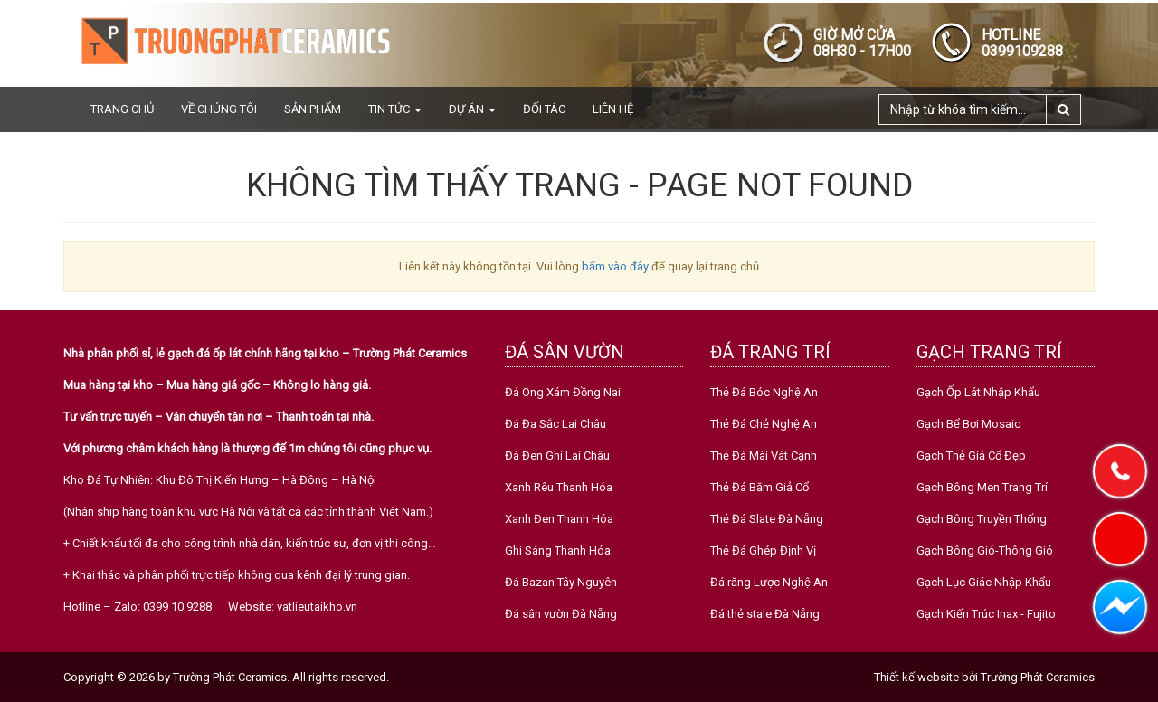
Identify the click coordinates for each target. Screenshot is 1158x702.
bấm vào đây (615, 266)
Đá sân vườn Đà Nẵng (561, 614)
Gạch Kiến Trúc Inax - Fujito (986, 614)
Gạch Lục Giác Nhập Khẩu (983, 582)
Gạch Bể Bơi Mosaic (968, 424)
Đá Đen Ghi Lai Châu (557, 455)
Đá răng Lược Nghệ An (769, 582)
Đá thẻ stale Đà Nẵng (765, 614)
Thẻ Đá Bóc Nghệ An (764, 392)
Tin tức (395, 109)
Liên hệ (613, 109)
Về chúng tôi (219, 109)
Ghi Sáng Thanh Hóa (558, 550)
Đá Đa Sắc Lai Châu (555, 424)
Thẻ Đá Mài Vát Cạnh (763, 455)
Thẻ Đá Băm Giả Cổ (759, 487)
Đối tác (544, 109)
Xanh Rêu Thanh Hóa (558, 487)
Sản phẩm (312, 109)
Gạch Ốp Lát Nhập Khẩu (978, 392)
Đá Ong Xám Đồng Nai (563, 392)
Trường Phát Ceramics (1038, 677)
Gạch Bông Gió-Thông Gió (984, 550)
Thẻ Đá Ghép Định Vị (763, 550)
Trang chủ (122, 109)
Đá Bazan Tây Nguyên (561, 582)
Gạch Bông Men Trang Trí (982, 487)
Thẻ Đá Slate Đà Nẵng (766, 519)
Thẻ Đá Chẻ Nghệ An (763, 424)
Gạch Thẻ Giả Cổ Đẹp (971, 455)
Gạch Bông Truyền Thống (981, 519)
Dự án (472, 109)
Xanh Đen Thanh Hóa (559, 519)
